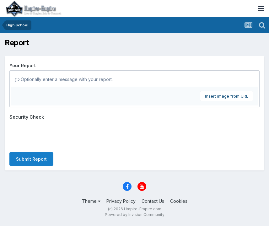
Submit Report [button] (31, 159)
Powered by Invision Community (134, 214)
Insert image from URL (226, 96)
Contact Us (153, 201)
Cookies (178, 201)
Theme (91, 201)
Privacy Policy (121, 201)
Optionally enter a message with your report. (64, 79)
